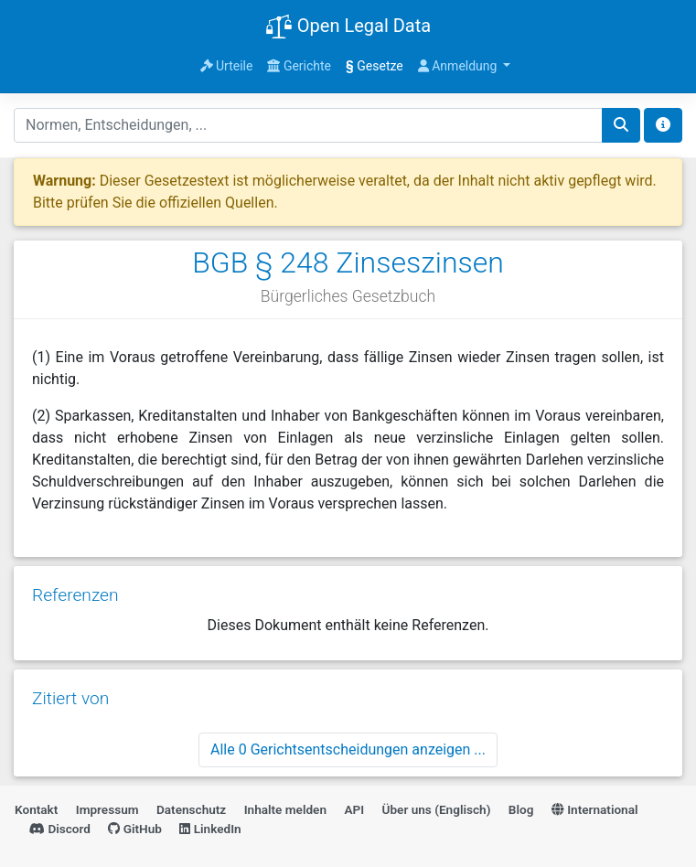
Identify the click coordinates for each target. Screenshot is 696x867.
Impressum (107, 809)
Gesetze (374, 66)
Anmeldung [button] (459, 66)
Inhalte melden (285, 809)
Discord (60, 828)
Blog (521, 809)
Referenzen (75, 594)
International (594, 809)
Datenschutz (191, 809)
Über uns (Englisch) (436, 809)
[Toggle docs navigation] (663, 125)
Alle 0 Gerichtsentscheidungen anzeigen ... (348, 749)
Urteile (226, 66)
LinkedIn (210, 828)
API (354, 809)
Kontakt (36, 809)
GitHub (135, 828)
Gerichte (299, 66)
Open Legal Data (348, 27)
